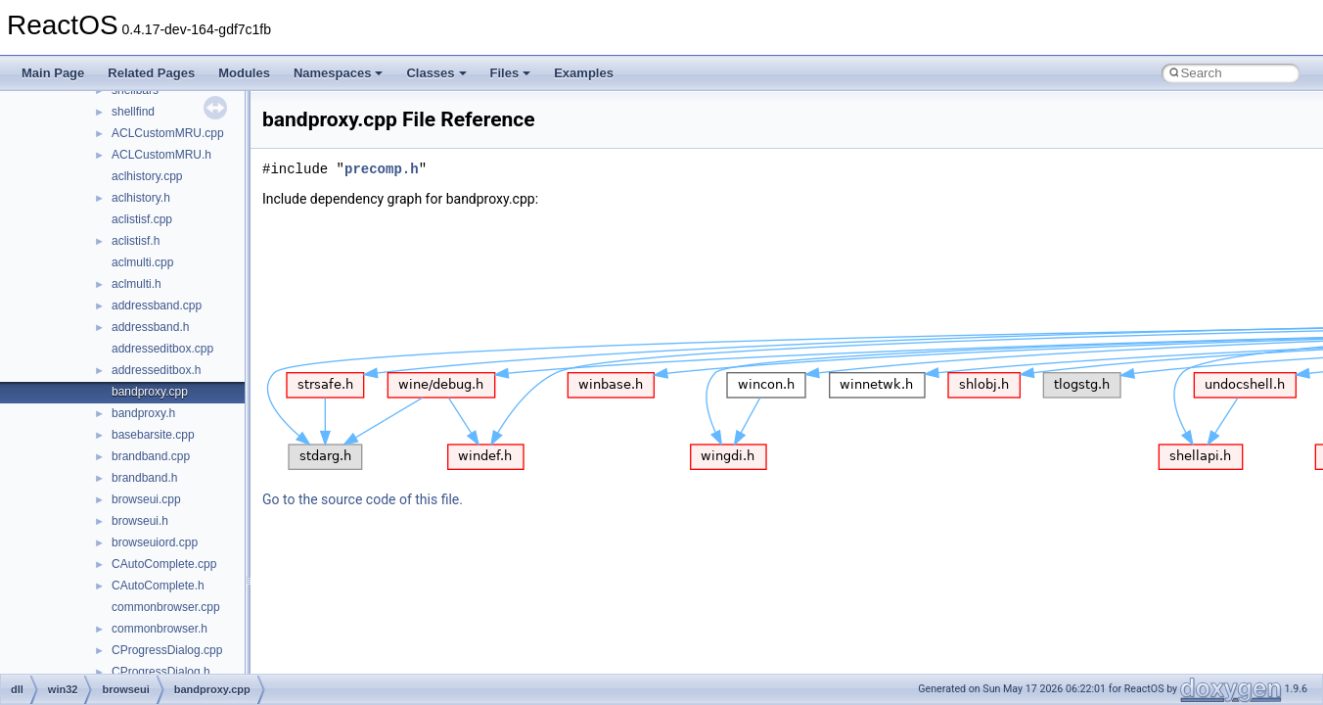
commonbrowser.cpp (166, 607)
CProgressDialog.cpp (167, 650)
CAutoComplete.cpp (164, 564)
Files (510, 73)
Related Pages (151, 73)
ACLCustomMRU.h (161, 155)
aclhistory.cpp (147, 176)
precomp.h (381, 169)
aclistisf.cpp (142, 219)
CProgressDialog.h (161, 672)
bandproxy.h (143, 413)
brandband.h (144, 478)
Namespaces (339, 73)
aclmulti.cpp (142, 262)
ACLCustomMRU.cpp (168, 133)
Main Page (53, 73)
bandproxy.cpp (150, 392)
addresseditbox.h (156, 370)
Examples (584, 73)
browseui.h (140, 521)
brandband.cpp (151, 456)
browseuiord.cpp (155, 542)
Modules (244, 73)
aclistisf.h (136, 241)
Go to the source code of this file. (362, 499)
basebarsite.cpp (153, 435)
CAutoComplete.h (158, 585)
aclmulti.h (136, 284)
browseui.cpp (146, 499)
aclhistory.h (141, 198)
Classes (436, 73)
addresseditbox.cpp (162, 348)
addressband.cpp (157, 305)
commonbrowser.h (159, 628)
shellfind (133, 111)
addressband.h (150, 327)
